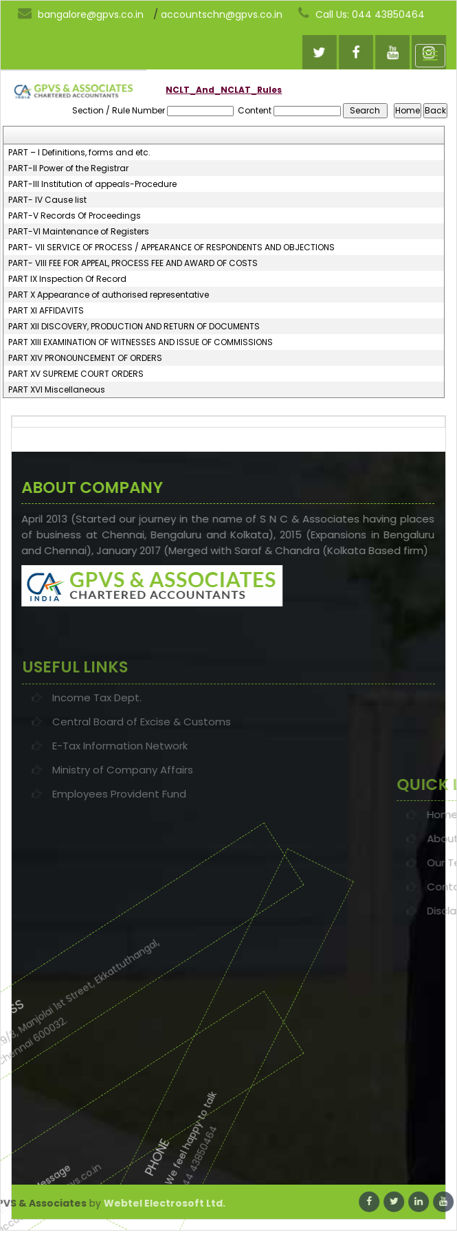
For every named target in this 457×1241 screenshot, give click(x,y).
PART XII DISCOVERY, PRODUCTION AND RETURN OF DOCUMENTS (134, 326)
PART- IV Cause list (47, 200)
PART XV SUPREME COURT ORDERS (76, 374)
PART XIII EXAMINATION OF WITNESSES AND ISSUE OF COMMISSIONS (140, 342)
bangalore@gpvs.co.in (81, 13)
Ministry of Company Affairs (122, 809)
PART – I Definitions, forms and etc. (79, 152)
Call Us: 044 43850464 (361, 13)
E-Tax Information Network (120, 785)
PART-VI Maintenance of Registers (78, 231)
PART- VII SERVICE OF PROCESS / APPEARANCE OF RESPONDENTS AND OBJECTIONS (171, 247)
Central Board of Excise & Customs (141, 761)
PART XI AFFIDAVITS (46, 310)
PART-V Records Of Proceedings (74, 215)
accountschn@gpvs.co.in (221, 14)
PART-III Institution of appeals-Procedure (92, 184)
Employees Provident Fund (119, 833)
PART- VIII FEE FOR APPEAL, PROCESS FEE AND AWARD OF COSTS (133, 263)
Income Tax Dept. (97, 737)
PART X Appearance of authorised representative (108, 294)
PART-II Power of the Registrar (68, 168)
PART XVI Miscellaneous (56, 389)
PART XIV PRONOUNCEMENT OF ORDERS (85, 358)
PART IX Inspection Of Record (67, 279)
